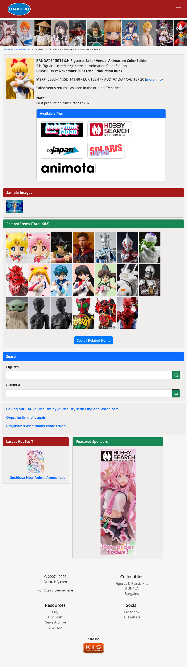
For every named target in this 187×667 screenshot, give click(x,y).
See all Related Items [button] (93, 340)
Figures (12, 367)
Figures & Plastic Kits (21, 49)
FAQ (55, 612)
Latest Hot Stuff (19, 441)
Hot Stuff (55, 617)
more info (154, 79)
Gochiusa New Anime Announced (37, 477)
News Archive (55, 622)
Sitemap (55, 627)
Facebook (131, 612)
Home (6, 49)
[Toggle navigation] (178, 9)
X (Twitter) (132, 617)
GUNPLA (13, 385)
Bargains (132, 593)
